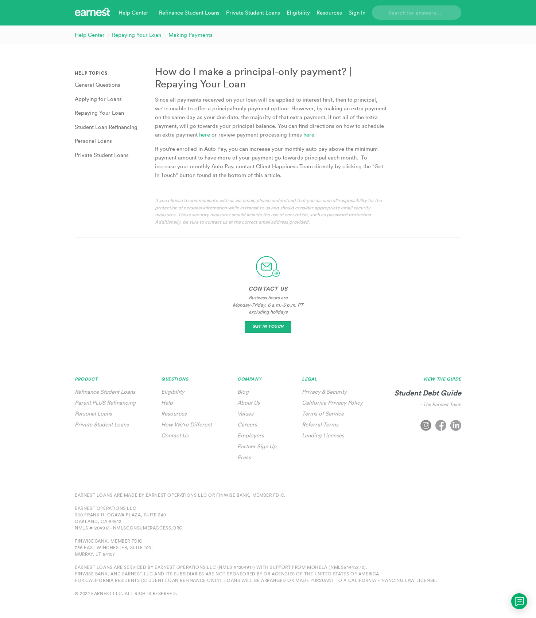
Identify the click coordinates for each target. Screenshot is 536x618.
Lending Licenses (323, 435)
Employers (250, 435)
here (205, 134)
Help (167, 402)
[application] (519, 601)
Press (244, 457)
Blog (243, 391)
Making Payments (190, 34)
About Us (248, 402)
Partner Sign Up (256, 446)
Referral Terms (320, 424)
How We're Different (186, 424)
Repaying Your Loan (136, 34)
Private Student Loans (102, 424)
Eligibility (173, 391)
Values (245, 413)
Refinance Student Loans (105, 391)
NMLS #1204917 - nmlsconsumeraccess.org (129, 528)
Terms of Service (323, 413)
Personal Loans (93, 413)
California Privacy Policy (332, 402)
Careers (247, 424)
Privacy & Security (324, 391)
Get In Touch (268, 326)
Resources (174, 413)
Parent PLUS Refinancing (105, 402)
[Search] (416, 12)
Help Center (90, 34)
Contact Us (175, 435)
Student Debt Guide (427, 392)
